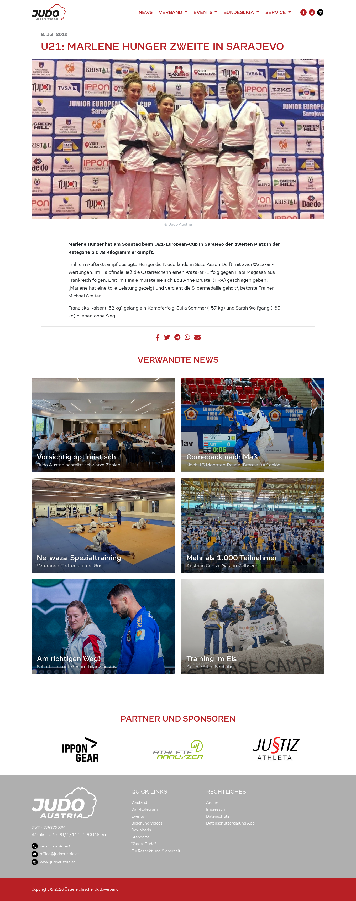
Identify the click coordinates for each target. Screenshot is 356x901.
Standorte (140, 837)
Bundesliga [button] (239, 12)
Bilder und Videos (146, 823)
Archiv (212, 802)
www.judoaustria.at (53, 862)
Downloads (141, 830)
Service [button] (276, 12)
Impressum (216, 809)
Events (137, 816)
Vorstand (139, 802)
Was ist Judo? (143, 844)
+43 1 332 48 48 (51, 846)
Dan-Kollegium (144, 809)
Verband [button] (171, 12)
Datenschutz (217, 816)
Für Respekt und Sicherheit (155, 851)
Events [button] (203, 12)
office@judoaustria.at (55, 854)
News (146, 12)
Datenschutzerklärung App (230, 823)
